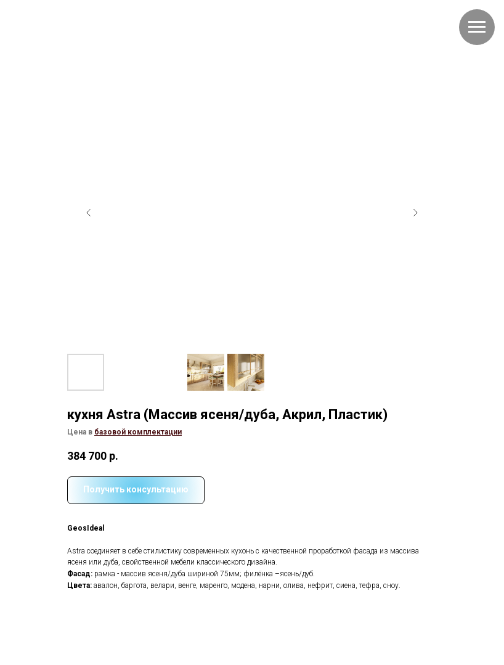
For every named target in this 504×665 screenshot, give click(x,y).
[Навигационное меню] (477, 27)
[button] (138, 432)
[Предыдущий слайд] (88, 212)
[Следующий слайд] (415, 212)
